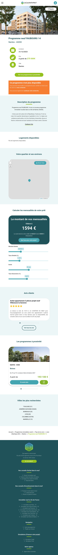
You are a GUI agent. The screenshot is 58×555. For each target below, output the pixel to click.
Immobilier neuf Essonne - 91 (29, 508)
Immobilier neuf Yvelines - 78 (29, 515)
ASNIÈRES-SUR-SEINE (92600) (27, 409)
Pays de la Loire (39, 432)
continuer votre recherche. (31, 91)
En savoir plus (24, 382)
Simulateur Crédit (29, 539)
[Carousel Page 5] (28, 322)
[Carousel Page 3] (24, 322)
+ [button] (10, 161)
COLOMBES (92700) (27, 417)
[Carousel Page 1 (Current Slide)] (21, 388)
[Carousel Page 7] (31, 322)
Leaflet (41, 198)
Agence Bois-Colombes (29, 551)
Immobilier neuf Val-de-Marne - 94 (29, 512)
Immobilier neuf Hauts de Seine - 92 (29, 506)
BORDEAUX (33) (27, 412)
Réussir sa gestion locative (29, 494)
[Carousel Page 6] (29, 322)
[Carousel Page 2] (23, 388)
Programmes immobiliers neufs (24, 432)
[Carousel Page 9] (36, 388)
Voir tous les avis (29, 328)
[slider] (21, 252)
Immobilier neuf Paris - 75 (29, 505)
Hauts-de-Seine (29, 480)
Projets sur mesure (29, 529)
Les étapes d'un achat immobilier (29, 479)
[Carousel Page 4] (26, 322)
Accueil (11, 432)
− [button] (10, 163)
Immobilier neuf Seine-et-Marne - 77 (29, 517)
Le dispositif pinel (29, 493)
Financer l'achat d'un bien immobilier (29, 477)
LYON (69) (28, 414)
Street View (40, 163)
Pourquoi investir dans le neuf (29, 491)
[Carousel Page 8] (33, 322)
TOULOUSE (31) (27, 407)
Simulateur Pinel (29, 541)
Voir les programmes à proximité (29, 74)
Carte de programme (29, 527)
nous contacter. (21, 88)
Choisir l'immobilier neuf (29, 475)
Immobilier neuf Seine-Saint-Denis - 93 (29, 510)
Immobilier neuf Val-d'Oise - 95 (29, 513)
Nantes (24, 434)
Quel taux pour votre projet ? (29, 240)
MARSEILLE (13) (28, 419)
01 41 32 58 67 (29, 461)
